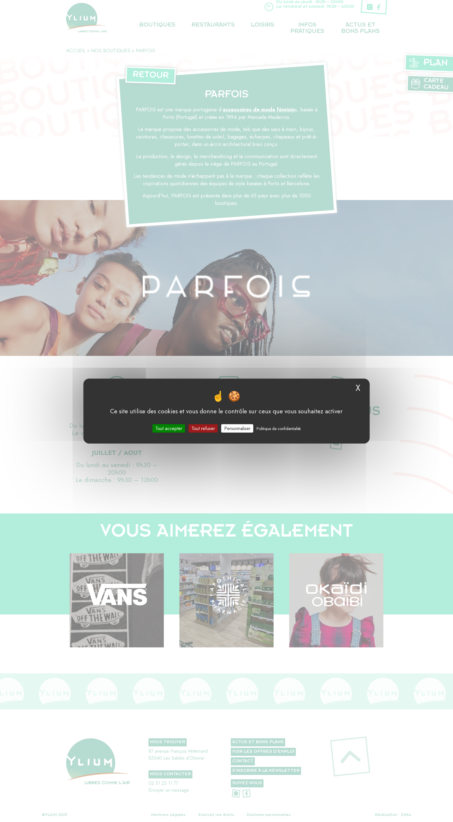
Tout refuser (203, 428)
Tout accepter (168, 428)
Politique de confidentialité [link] (279, 428)
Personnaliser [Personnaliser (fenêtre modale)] (237, 428)
